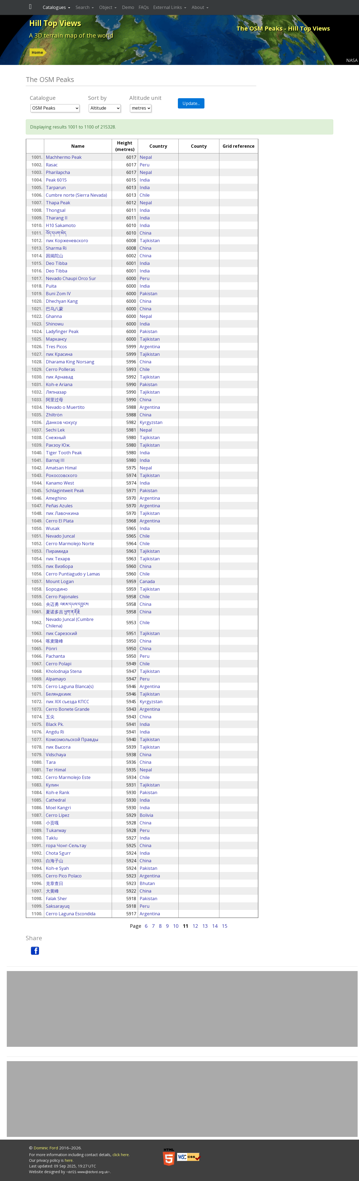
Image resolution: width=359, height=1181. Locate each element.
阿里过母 (54, 400)
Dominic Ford (46, 1147)
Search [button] (83, 7)
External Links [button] (168, 7)
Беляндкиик (58, 694)
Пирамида (57, 551)
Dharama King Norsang (70, 362)
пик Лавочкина (62, 513)
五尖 (50, 717)
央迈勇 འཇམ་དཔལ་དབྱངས (67, 604)
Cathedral (56, 800)
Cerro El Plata (59, 521)
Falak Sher (56, 899)
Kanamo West (60, 483)
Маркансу (56, 339)
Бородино (57, 589)
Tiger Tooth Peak (64, 453)
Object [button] (106, 7)
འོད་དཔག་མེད (56, 233)
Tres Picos (56, 347)
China (145, 233)
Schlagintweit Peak (65, 491)
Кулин (52, 785)
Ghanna (54, 316)
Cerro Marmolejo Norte (70, 544)
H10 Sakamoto (61, 225)
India (145, 180)
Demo (128, 7)
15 (224, 926)
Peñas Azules (59, 506)
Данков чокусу (61, 422)
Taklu (51, 838)
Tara (51, 762)
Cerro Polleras (60, 369)
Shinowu (54, 324)
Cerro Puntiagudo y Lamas (73, 574)
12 (195, 926)
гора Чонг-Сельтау (66, 845)
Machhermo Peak (64, 157)
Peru (144, 165)
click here (121, 1154)
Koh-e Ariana (59, 384)
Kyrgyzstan (151, 422)
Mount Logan (60, 581)
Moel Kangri (58, 808)
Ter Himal (56, 770)
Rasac (51, 165)
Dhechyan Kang (62, 301)
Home (37, 52)
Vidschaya (56, 755)
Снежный (56, 437)
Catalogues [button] (55, 7)
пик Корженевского (67, 241)
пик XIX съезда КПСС (67, 702)
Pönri (51, 649)
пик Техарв (58, 559)
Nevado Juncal (60, 536)
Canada (147, 581)
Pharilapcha (58, 172)
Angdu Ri (55, 732)
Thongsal (55, 210)
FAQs (144, 7)
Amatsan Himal (61, 468)
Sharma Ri (56, 248)
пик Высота (58, 747)
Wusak (53, 528)
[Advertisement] (182, 1009)
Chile (145, 195)
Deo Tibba (56, 263)
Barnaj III (55, 460)
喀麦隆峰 (54, 641)
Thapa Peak (58, 203)
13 (205, 926)
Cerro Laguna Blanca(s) (70, 686)
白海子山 (54, 861)
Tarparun (56, 187)
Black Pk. (55, 724)
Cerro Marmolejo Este (68, 777)
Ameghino (56, 498)
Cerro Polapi (58, 664)
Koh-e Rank (57, 792)
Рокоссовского (61, 475)
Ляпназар (56, 392)
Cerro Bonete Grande (67, 709)
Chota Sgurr (58, 853)
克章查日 (54, 883)
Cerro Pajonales (62, 597)
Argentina (150, 347)
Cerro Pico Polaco (64, 876)
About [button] (198, 7)
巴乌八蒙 (54, 309)
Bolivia (146, 815)
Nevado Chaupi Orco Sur (71, 278)
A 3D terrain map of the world (71, 35)
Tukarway (56, 830)
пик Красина (59, 354)
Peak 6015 (56, 180)
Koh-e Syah (57, 868)
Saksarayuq (57, 906)
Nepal (146, 157)
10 (175, 926)
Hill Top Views (55, 23)
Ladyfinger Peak (62, 331)
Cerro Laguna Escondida (70, 914)
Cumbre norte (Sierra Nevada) (76, 195)
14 (214, 926)
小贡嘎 (52, 823)
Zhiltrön (54, 415)
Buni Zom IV (58, 294)
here (69, 1160)
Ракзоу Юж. (58, 445)
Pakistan (148, 294)
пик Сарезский (61, 633)
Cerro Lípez (57, 815)
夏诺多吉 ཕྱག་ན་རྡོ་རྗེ (63, 612)
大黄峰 (52, 891)
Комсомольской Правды (72, 739)
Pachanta (55, 656)
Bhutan (147, 883)
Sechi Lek (55, 430)
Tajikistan (150, 241)
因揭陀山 (54, 256)
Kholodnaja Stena (64, 671)
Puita (51, 286)
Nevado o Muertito (65, 407)
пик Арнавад (59, 377)
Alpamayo (56, 679)
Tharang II (57, 218)
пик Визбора (59, 566)
